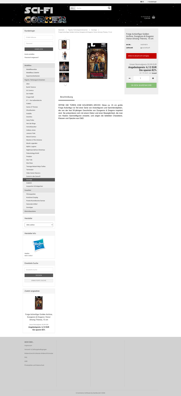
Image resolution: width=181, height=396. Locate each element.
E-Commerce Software (83, 393)
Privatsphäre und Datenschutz (34, 365)
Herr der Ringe (31, 123)
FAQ (25, 357)
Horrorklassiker (31, 127)
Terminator (29, 170)
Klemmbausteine (30, 211)
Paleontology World (32, 153)
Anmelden (39, 49)
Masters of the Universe (34, 140)
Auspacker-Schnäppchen (34, 186)
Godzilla (29, 113)
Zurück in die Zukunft (33, 176)
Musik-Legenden (31, 143)
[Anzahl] (141, 78)
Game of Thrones (32, 107)
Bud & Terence (31, 87)
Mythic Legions (31, 146)
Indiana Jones (31, 130)
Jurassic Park (30, 133)
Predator (29, 156)
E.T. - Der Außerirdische (34, 100)
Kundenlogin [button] (152, 2)
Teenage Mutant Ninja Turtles (36, 166)
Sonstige (29, 179)
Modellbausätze (31, 69)
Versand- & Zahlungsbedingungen (35, 349)
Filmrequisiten (31, 194)
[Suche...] (72, 8)
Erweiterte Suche (38, 280)
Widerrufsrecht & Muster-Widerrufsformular (38, 353)
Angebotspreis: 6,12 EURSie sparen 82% (38, 327)
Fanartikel (28, 190)
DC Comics (30, 90)
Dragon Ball (30, 97)
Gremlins (29, 117)
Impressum (28, 345)
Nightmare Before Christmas (35, 150)
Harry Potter (30, 120)
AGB (25, 361)
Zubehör (29, 183)
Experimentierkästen (33, 76)
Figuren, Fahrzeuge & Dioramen (35, 80)
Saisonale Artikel (31, 204)
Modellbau (28, 65)
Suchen (39, 275)
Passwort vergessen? (32, 57)
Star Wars (29, 163)
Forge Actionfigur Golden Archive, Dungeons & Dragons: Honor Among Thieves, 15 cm (38, 317)
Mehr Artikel (28, 255)
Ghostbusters (30, 110)
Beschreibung (66, 97)
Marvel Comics (31, 137)
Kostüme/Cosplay (32, 197)
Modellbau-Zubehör (32, 72)
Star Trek (29, 160)
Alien (28, 84)
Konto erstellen (29, 54)
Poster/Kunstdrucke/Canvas (35, 201)
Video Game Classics (33, 173)
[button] (142, 1)
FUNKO (28, 103)
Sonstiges (29, 207)
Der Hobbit (29, 94)
